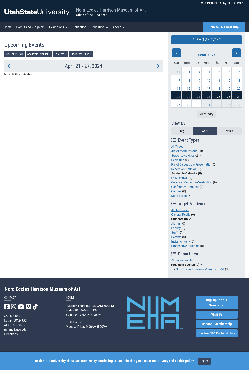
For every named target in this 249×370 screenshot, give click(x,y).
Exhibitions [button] (58, 27)
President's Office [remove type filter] (81, 54)
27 (238, 97)
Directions (11, 334)
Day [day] (182, 131)
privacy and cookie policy (175, 361)
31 (178, 72)
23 (198, 97)
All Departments (182, 260)
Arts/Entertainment (184, 151)
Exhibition (177, 160)
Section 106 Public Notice (216, 333)
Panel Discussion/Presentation (191, 164)
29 (188, 105)
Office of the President (91, 15)
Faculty (176, 228)
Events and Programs (30, 27)
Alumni (176, 223)
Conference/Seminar (185, 187)
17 (208, 88)
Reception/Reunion (184, 169)
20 (238, 88)
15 (188, 88)
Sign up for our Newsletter (216, 302)
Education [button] (99, 27)
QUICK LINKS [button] (209, 3)
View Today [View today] (206, 114)
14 (178, 88)
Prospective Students (185, 246)
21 (178, 97)
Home (8, 27)
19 (228, 88)
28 (178, 105)
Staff (174, 232)
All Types (177, 146)
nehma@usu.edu (15, 329)
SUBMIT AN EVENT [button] (206, 39)
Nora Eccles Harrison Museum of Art (111, 10)
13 (238, 80)
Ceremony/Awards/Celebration (191, 182)
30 (198, 105)
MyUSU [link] (225, 3)
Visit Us (217, 315)
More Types (179, 196)
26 (228, 97)
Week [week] (205, 131)
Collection (79, 27)
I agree (204, 361)
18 (218, 88)
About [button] (119, 27)
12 (228, 80)
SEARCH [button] (239, 3)
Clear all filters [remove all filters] (14, 54)
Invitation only (180, 241)
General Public (180, 214)
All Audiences (180, 210)
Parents (176, 237)
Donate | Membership (224, 27)
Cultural (176, 191)
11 (218, 80)
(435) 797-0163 (14, 325)
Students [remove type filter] (61, 54)
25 (218, 97)
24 (208, 97)
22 (188, 97)
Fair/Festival (179, 178)
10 (208, 80)
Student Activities (183, 155)
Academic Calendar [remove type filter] (39, 54)
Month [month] (229, 131)
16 (198, 88)
